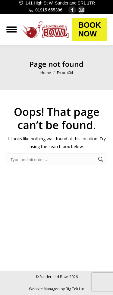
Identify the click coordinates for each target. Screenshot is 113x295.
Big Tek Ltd (75, 288)
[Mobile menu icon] (11, 29)
